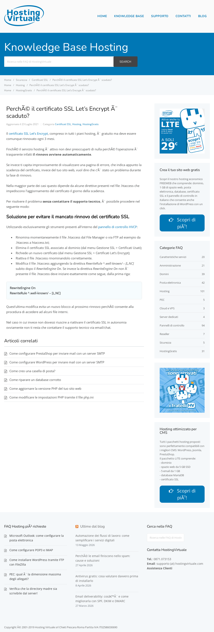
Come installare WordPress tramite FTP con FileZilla (36, 563)
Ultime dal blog (92, 527)
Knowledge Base (129, 16)
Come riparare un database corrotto (35, 380)
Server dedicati (169, 317)
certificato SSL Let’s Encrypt (28, 133)
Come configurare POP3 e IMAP (31, 551)
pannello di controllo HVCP (117, 227)
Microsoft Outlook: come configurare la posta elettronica (36, 539)
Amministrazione (170, 266)
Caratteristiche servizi (173, 257)
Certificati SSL (63, 124)
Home (102, 16)
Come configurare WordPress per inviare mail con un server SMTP (56, 362)
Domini (164, 275)
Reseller (164, 334)
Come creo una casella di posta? (32, 371)
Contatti (183, 16)
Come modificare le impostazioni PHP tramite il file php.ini (51, 397)
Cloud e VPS (167, 309)
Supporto (159, 16)
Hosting (76, 124)
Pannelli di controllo (172, 326)
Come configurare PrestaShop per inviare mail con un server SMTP (57, 353)
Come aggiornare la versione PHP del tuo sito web (45, 388)
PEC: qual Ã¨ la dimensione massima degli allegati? (35, 577)
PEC (162, 300)
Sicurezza (165, 343)
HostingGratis (91, 124)
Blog (202, 16)
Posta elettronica (170, 283)
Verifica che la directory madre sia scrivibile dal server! (33, 592)
